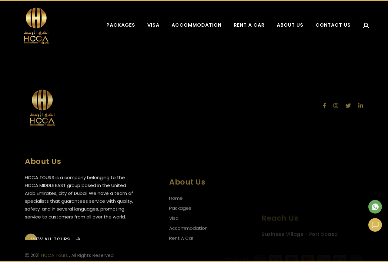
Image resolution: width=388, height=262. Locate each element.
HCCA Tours (54, 256)
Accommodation (197, 25)
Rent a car (249, 25)
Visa (153, 25)
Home (176, 209)
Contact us (333, 25)
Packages (120, 25)
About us (290, 25)
